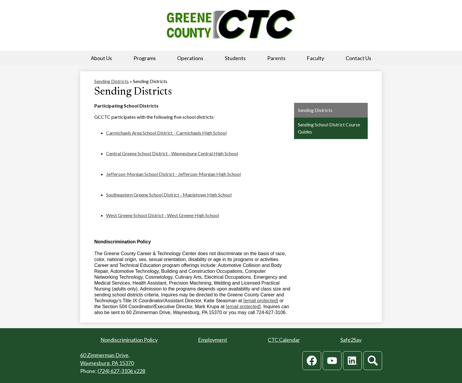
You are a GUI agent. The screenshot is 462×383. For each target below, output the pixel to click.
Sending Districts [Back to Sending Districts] (111, 81)
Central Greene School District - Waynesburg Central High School (172, 153)
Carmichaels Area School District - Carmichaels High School (166, 133)
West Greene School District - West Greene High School (162, 215)
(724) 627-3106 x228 (121, 371)
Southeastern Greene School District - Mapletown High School (169, 194)
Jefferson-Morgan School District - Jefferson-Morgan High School (173, 174)
